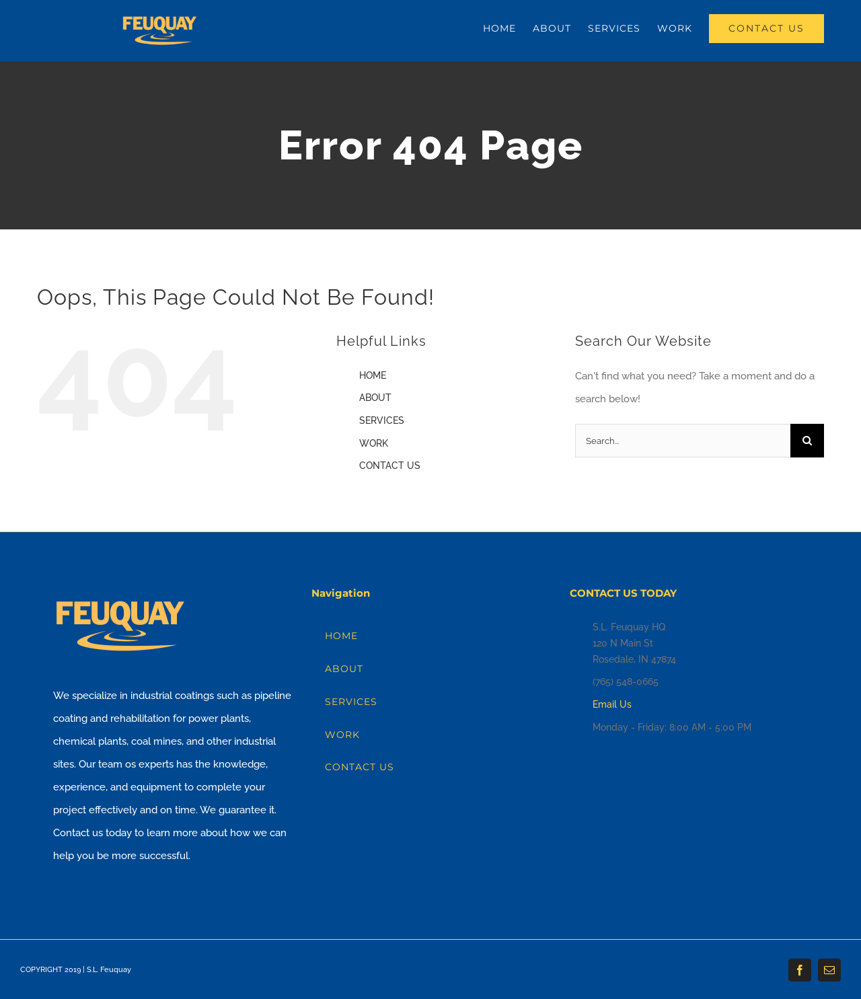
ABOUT (375, 397)
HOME (372, 375)
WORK (373, 443)
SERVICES (381, 420)
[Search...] (682, 440)
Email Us (612, 704)
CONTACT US (389, 465)
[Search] (807, 440)
